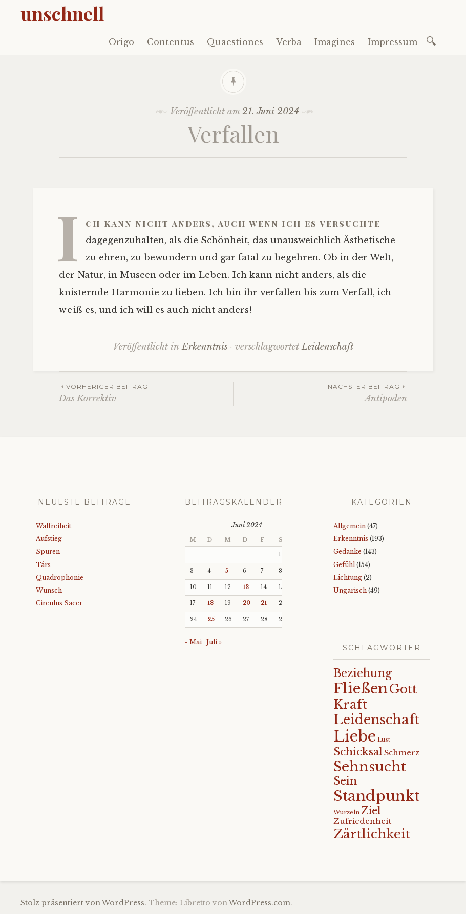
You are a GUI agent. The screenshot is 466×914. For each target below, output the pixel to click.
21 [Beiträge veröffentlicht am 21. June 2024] (264, 603)
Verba (289, 42)
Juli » (214, 642)
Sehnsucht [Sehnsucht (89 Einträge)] (369, 766)
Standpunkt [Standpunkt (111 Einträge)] (376, 796)
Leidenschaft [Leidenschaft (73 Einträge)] (376, 720)
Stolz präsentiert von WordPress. (83, 902)
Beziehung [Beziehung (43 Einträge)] (362, 673)
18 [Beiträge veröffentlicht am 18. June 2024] (210, 603)
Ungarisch (350, 590)
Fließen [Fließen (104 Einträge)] (360, 688)
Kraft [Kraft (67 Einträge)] (350, 704)
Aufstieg (49, 538)
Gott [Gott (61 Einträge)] (403, 689)
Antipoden (320, 393)
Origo (121, 42)
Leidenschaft (327, 346)
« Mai (193, 642)
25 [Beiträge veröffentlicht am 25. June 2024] (211, 619)
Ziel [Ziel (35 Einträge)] (371, 810)
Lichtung (347, 577)
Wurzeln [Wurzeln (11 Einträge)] (346, 812)
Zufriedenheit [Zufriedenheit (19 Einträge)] (362, 821)
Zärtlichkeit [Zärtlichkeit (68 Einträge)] (371, 834)
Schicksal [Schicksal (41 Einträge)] (358, 751)
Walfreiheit (53, 526)
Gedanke (347, 551)
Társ (43, 565)
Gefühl (344, 565)
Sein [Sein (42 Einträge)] (345, 781)
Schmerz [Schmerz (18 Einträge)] (401, 752)
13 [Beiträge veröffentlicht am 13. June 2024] (246, 587)
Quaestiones (235, 42)
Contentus (170, 42)
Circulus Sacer (59, 603)
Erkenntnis (204, 346)
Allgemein (349, 526)
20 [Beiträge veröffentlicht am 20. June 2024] (246, 603)
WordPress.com (259, 902)
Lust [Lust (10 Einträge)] (383, 739)
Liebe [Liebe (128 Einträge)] (354, 736)
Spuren (48, 551)
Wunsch (49, 590)
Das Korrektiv (146, 393)
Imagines (334, 42)
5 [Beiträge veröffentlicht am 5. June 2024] (226, 571)
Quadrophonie (59, 577)
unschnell (62, 13)
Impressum (392, 42)
